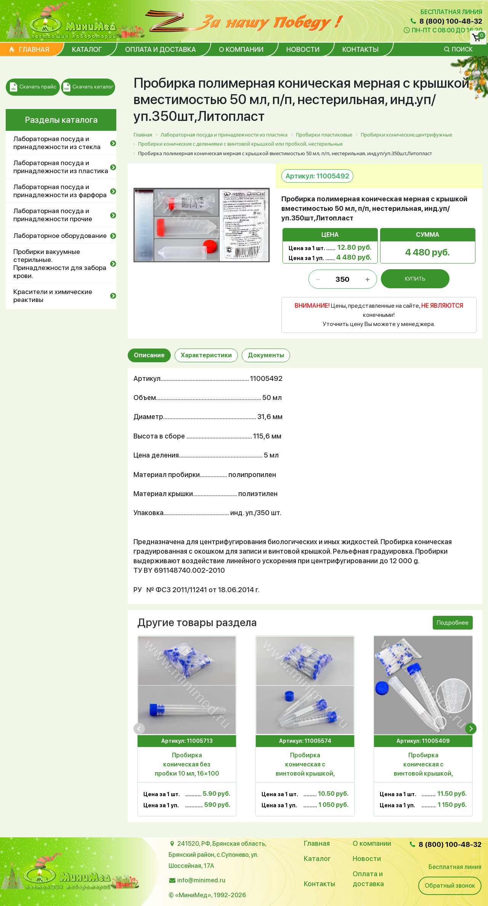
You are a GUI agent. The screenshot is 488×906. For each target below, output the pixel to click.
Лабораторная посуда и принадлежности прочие (52, 215)
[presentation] (139, 728)
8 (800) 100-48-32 (445, 21)
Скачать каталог (88, 87)
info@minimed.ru (201, 880)
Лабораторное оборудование (60, 235)
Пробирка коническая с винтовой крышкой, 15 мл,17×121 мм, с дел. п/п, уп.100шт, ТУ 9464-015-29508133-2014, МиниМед (423, 765)
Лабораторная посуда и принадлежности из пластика (60, 167)
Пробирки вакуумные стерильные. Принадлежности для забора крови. (59, 263)
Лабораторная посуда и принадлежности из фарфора (60, 191)
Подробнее (453, 622)
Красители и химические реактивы (52, 296)
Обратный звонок (450, 885)
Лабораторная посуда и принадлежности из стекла (57, 143)
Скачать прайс (33, 87)
